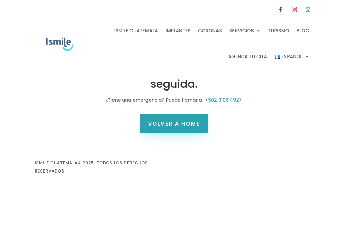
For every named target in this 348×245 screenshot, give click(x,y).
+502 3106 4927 (223, 100)
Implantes (178, 30)
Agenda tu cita (247, 56)
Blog (303, 30)
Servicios (241, 30)
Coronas (210, 30)
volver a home (174, 124)
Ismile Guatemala (136, 30)
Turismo (278, 30)
